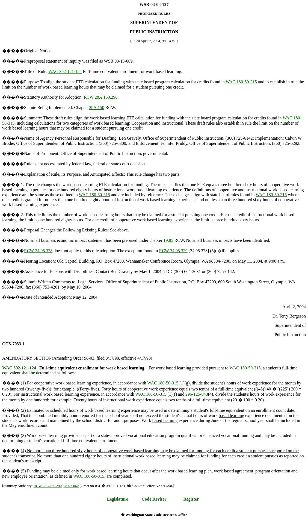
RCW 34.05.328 (38, 250)
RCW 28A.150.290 (101, 97)
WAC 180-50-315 (241, 82)
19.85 (168, 240)
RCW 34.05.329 (173, 250)
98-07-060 (71, 486)
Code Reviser (154, 499)
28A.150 (96, 107)
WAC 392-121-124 (65, 71)
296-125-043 (196, 394)
